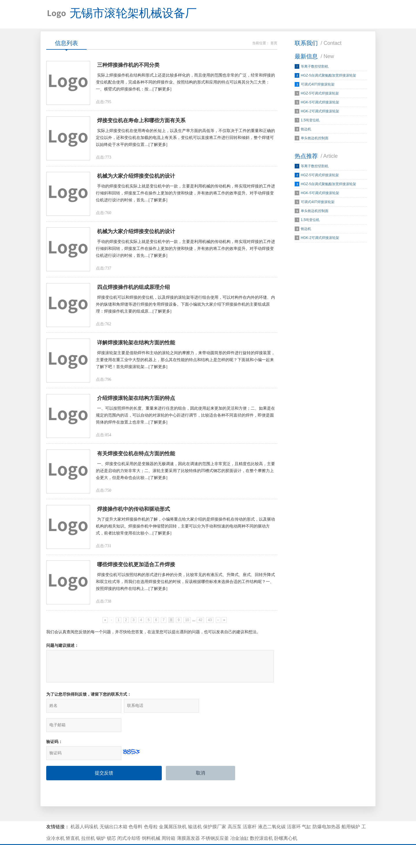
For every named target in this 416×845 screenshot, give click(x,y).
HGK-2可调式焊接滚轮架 (320, 111)
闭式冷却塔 (128, 822)
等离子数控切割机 (314, 67)
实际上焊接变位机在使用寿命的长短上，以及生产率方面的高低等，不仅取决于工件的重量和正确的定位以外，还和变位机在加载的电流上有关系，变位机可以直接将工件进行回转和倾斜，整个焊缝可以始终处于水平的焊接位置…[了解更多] (185, 138)
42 (200, 623)
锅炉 (100, 822)
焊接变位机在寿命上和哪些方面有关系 (141, 121)
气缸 (306, 810)
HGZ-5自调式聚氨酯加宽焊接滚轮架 (328, 76)
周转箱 (168, 822)
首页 (273, 43)
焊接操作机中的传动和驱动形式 (133, 512)
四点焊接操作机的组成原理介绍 (133, 288)
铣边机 (306, 129)
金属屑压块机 (173, 810)
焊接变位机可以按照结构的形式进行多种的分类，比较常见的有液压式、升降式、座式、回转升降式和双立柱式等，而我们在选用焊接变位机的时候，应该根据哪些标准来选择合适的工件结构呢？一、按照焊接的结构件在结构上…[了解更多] (185, 584)
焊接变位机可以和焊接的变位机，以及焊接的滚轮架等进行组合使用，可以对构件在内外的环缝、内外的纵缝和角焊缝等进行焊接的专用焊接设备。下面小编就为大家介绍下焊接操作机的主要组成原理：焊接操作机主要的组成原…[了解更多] (185, 306)
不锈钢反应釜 (215, 822)
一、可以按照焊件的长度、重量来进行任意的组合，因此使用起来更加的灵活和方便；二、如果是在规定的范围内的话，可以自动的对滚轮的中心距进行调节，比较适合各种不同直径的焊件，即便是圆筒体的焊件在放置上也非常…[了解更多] (185, 417)
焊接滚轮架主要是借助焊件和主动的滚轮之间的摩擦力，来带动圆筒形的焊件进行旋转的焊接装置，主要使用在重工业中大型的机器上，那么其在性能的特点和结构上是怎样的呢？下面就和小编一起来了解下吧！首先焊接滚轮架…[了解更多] (185, 361)
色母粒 (151, 810)
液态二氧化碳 (272, 810)
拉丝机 (88, 822)
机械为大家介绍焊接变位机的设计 (136, 177)
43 (210, 623)
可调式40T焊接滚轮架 (318, 85)
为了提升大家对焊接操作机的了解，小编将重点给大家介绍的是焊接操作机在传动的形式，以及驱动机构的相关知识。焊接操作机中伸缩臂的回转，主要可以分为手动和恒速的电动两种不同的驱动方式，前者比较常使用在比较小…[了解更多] (185, 529)
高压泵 (235, 810)
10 (187, 623)
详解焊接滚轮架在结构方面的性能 (136, 344)
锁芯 (111, 822)
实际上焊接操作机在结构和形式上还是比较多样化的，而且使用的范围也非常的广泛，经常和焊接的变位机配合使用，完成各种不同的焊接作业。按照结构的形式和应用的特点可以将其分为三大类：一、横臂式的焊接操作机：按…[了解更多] (185, 83)
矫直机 (73, 822)
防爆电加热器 (326, 810)
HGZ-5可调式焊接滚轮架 (320, 94)
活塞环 (294, 810)
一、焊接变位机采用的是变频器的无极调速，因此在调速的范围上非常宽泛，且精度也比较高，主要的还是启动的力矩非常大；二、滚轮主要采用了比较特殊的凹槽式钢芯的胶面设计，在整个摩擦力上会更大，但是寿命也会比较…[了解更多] (185, 473)
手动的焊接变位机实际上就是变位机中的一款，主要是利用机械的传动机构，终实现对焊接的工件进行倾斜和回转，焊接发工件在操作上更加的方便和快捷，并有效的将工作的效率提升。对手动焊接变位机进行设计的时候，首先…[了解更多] (185, 194)
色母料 (135, 810)
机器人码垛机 (84, 810)
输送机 (195, 810)
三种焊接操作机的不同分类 (128, 65)
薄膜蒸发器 (188, 822)
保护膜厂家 (214, 810)
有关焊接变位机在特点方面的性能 (136, 456)
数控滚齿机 (261, 822)
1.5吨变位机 (310, 120)
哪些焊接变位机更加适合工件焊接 (136, 567)
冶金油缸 (239, 822)
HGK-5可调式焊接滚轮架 (320, 103)
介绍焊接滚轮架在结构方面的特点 (136, 400)
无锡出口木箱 (113, 810)
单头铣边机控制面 (314, 138)
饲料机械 (151, 822)
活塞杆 (250, 810)
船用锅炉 (350, 810)
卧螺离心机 (285, 822)
